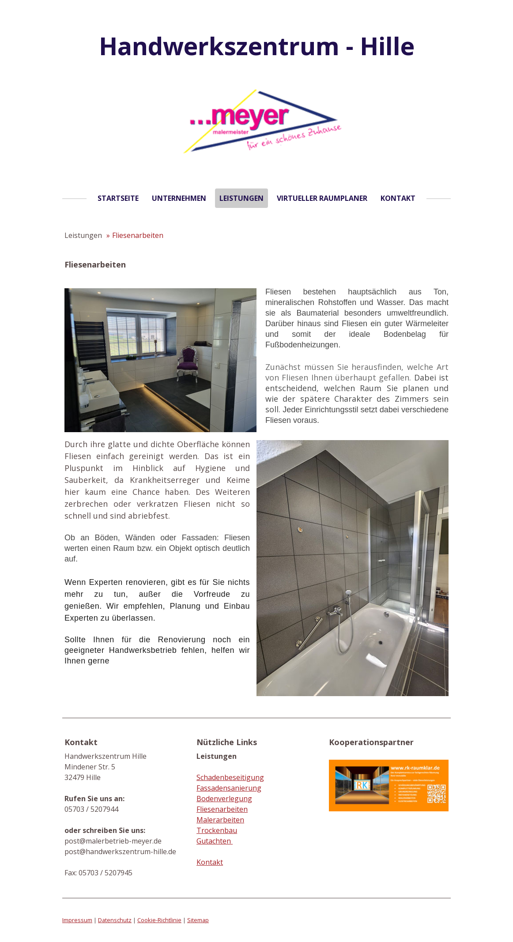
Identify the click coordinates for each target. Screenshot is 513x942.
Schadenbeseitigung (230, 777)
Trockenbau (216, 830)
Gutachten (214, 841)
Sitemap (198, 920)
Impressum (77, 920)
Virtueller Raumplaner (322, 198)
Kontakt (398, 198)
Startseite (118, 198)
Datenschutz (115, 920)
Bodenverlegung (224, 798)
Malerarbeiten (220, 820)
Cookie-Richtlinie (159, 920)
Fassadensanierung (228, 788)
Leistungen (241, 198)
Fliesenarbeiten (222, 809)
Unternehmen (179, 198)
